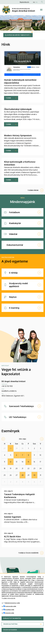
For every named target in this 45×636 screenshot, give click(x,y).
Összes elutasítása (10, 627)
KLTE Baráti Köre (12, 536)
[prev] (3, 439)
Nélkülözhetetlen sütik (12, 606)
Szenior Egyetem (12, 516)
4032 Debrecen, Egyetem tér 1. (13, 396)
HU (34, 2)
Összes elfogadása (10, 633)
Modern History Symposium (18, 135)
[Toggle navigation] (41, 9)
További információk (8, 601)
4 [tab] (37, 32)
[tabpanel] (22, 27)
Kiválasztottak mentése (12, 621)
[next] (41, 439)
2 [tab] (33, 32)
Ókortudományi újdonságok (18, 109)
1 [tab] (32, 32)
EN (36, 2)
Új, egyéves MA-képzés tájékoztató (17, 35)
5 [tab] (39, 32)
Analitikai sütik (9, 613)
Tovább (8, 98)
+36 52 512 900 (7, 386)
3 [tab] (35, 32)
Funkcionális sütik (10, 609)
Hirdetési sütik (9, 616)
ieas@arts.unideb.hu (9, 391)
